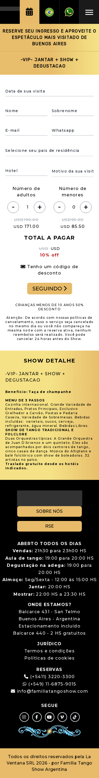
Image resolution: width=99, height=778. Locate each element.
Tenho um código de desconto (49, 270)
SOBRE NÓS (49, 511)
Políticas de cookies (49, 658)
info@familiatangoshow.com (52, 691)
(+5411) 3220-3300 (52, 676)
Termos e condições (49, 650)
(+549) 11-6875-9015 (49, 684)
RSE (49, 526)
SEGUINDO (49, 288)
